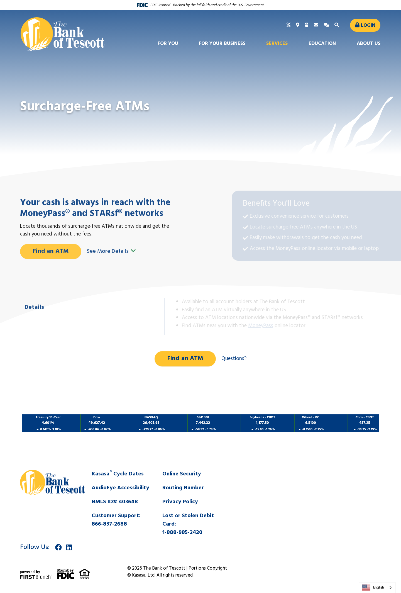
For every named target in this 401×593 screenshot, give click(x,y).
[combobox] (377, 587)
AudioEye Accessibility (120, 487)
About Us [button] (368, 44)
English (373, 587)
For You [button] (168, 44)
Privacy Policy (180, 501)
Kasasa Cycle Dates (118, 474)
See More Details (111, 276)
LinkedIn (69, 547)
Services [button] (277, 44)
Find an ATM (51, 276)
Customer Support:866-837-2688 (116, 520)
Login (368, 25)
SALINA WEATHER (307, 491)
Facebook (58, 547)
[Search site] (337, 25)
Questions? (233, 358)
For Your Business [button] (222, 44)
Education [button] (322, 44)
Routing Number (183, 487)
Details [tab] (34, 332)
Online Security (181, 474)
